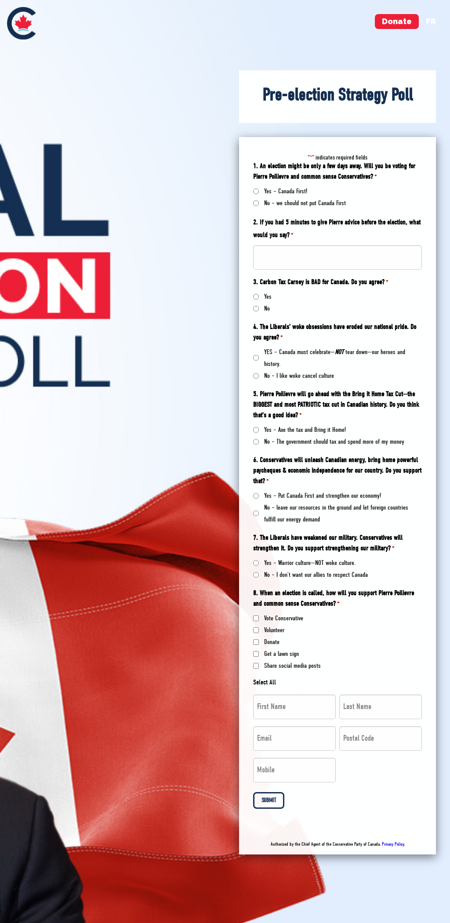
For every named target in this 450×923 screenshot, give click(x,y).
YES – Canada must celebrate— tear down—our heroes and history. (334, 358)
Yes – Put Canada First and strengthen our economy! (322, 496)
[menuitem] (21, 23)
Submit (268, 800)
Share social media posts (292, 666)
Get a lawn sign (281, 654)
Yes (268, 296)
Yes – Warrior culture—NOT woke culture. (310, 563)
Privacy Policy (393, 844)
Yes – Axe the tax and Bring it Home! (305, 430)
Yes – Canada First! (285, 191)
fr (431, 21)
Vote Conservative (283, 618)
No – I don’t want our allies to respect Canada (316, 575)
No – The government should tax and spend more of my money (334, 441)
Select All (264, 682)
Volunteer (274, 630)
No (267, 308)
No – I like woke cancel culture (299, 376)
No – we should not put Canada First (305, 203)
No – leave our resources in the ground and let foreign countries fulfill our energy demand (336, 513)
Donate (397, 21)
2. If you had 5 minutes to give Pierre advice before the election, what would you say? (337, 229)
